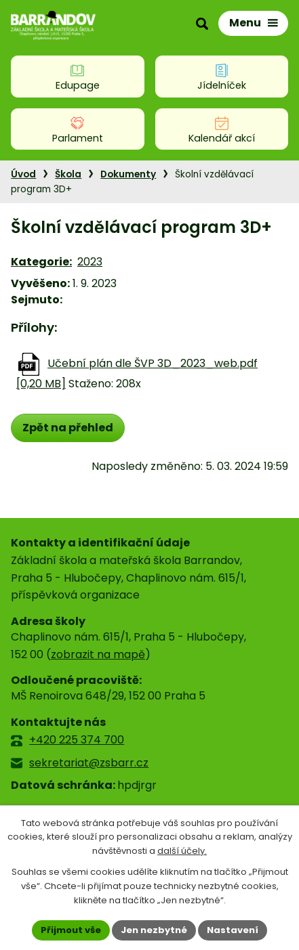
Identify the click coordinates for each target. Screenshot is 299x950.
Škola (68, 174)
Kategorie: (41, 261)
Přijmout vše (71, 930)
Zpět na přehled (67, 427)
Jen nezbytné (154, 930)
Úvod (23, 174)
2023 (89, 261)
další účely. (182, 851)
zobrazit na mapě (98, 654)
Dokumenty (128, 174)
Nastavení (232, 930)
